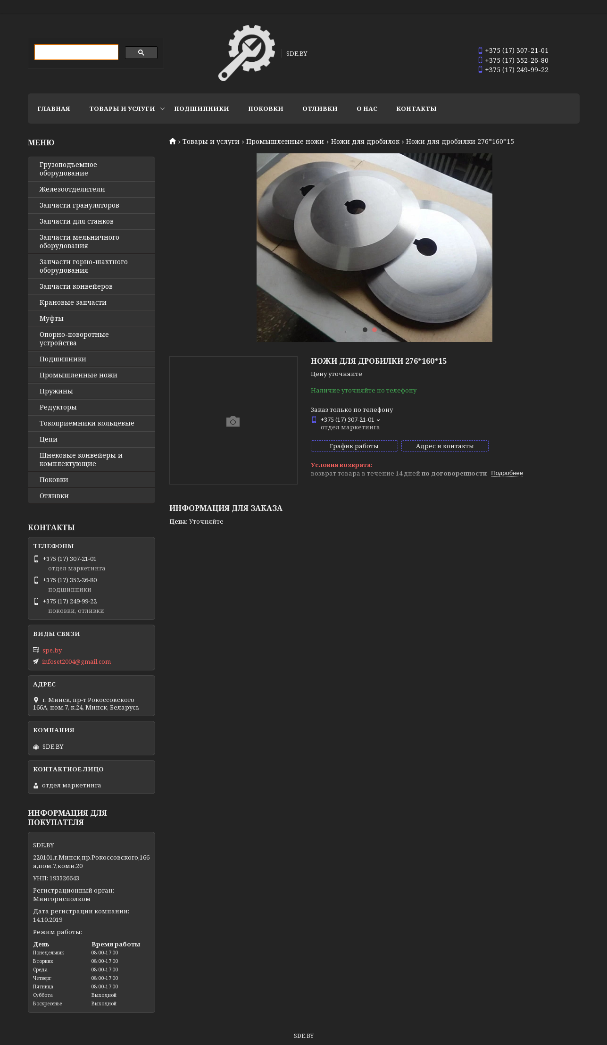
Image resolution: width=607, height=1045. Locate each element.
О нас (367, 108)
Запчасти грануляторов (79, 205)
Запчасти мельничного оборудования (79, 241)
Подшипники (201, 108)
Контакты (416, 108)
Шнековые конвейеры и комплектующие (81, 459)
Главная (53, 108)
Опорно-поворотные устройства (74, 338)
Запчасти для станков (77, 221)
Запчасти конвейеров (76, 286)
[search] (75, 52)
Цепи (49, 439)
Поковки (265, 108)
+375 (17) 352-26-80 (517, 60)
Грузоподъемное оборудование (68, 168)
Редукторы (58, 407)
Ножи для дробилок (365, 141)
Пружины (56, 391)
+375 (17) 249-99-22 (517, 69)
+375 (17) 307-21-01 (517, 50)
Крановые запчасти (73, 302)
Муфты (52, 318)
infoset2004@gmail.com (76, 661)
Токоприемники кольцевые (87, 423)
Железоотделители (72, 189)
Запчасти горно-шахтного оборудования (84, 266)
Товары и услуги (122, 108)
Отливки (320, 108)
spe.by (52, 650)
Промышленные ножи (285, 141)
